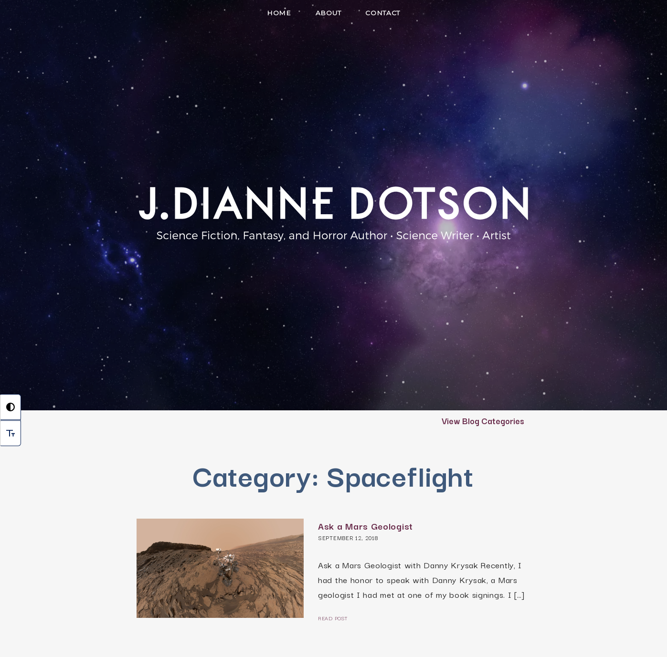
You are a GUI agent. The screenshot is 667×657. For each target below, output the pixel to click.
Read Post (332, 618)
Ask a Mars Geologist (365, 526)
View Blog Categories (483, 420)
